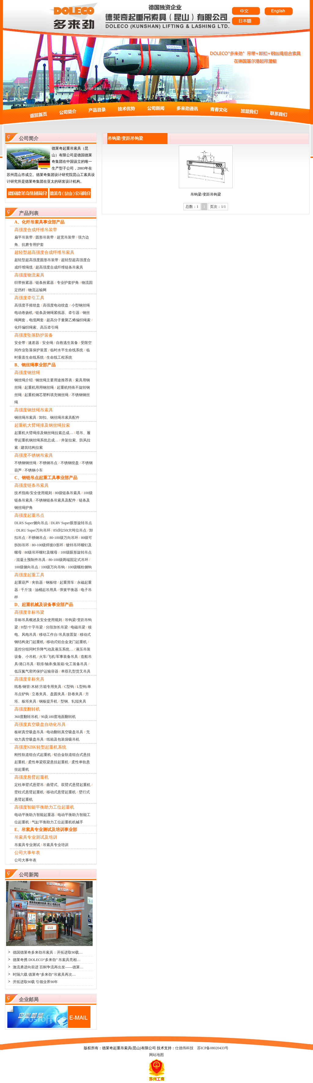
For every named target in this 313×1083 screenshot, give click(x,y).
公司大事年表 (25, 860)
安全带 (19, 343)
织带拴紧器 (23, 282)
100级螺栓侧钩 (80, 567)
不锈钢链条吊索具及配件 (55, 500)
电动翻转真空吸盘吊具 (64, 732)
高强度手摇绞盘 (27, 305)
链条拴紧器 (44, 282)
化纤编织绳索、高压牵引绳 (36, 327)
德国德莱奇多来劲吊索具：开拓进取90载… (48, 952)
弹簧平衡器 (69, 590)
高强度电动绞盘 (55, 305)
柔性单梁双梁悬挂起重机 (48, 762)
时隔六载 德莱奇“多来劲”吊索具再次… (44, 974)
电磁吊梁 (78, 627)
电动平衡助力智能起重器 (34, 815)
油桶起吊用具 (46, 590)
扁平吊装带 (23, 237)
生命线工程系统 (59, 357)
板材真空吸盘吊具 (29, 732)
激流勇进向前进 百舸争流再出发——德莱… (48, 967)
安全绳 (47, 343)
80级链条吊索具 (68, 493)
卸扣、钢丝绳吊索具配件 (59, 417)
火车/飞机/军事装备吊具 (58, 656)
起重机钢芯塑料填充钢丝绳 (46, 395)
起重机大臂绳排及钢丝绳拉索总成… (43, 433)
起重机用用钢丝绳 (39, 387)
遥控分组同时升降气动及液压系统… (43, 649)
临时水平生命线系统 (66, 350)
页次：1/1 (218, 206)
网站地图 (156, 1055)
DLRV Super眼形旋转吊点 (71, 523)
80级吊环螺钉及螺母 (40, 552)
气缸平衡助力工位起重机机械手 (57, 822)
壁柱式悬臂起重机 (29, 792)
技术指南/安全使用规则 (33, 493)
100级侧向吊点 (26, 567)
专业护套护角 (68, 282)
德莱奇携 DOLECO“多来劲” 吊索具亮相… (46, 960)
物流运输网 (37, 290)
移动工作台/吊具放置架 (58, 634)
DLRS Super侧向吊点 (31, 523)
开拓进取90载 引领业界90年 (35, 982)
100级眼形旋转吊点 (76, 552)
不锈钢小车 (33, 470)
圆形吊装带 (44, 237)
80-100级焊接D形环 (47, 545)
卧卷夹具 (75, 694)
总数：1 (192, 206)
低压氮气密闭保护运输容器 (36, 671)
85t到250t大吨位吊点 (70, 530)
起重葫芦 (21, 582)
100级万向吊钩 (53, 567)
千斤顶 (26, 590)
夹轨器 (37, 582)
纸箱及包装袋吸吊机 (62, 739)
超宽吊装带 (66, 237)
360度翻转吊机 (26, 717)
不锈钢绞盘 (70, 463)
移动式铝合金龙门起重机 (66, 642)
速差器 (33, 343)
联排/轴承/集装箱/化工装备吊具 (62, 664)
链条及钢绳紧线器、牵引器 (57, 313)
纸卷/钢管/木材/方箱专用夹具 (37, 687)
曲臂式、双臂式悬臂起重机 (68, 785)
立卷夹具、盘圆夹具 (48, 694)
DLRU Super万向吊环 (33, 530)
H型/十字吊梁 (32, 627)
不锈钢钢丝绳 (25, 463)
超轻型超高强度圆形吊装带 (36, 260)
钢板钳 (51, 582)
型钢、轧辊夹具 (73, 701)
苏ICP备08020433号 (213, 1048)
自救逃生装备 (67, 343)
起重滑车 (67, 582)
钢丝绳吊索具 (25, 417)
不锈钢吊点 (48, 463)
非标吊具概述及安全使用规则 (38, 620)
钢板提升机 (48, 701)
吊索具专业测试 (27, 845)
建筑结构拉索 (32, 447)
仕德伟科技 (184, 1048)
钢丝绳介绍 (23, 380)
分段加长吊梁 (57, 627)
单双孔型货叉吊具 (75, 671)
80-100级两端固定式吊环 (68, 560)
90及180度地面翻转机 (58, 717)
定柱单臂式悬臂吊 (29, 785)
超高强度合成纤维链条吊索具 (59, 267)
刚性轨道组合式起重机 (32, 755)
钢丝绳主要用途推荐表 (53, 380)
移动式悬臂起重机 (61, 792)
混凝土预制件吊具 (31, 560)
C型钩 (69, 687)
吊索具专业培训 (55, 845)
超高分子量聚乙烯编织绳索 (68, 320)
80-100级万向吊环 (64, 538)
